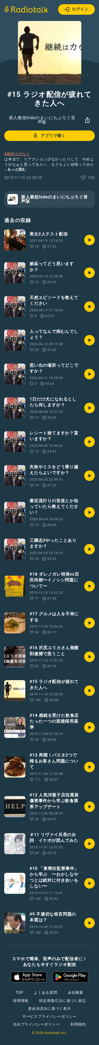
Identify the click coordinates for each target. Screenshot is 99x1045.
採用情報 (21, 1001)
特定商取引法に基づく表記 (62, 1001)
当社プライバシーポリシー (36, 1024)
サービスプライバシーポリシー (49, 1016)
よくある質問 (45, 992)
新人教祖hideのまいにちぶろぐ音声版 (42, 119)
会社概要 (75, 992)
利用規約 (78, 1024)
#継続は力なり (17, 154)
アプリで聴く (49, 136)
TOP (19, 992)
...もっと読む (15, 169)
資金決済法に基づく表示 (49, 1008)
